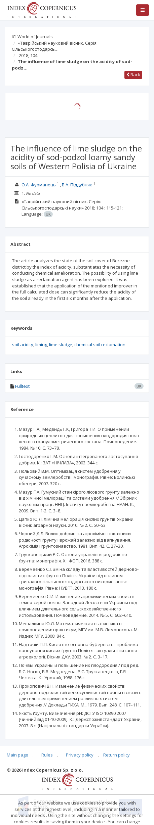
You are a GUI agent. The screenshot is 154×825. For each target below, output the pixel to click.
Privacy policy (79, 755)
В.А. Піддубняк (77, 185)
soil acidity (22, 344)
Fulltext (22, 386)
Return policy (116, 755)
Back (133, 75)
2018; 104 (28, 55)
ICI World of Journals (32, 37)
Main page (17, 755)
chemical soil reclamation (99, 344)
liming (41, 344)
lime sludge (60, 344)
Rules (47, 755)
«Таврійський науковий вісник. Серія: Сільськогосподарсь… (55, 46)
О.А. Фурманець (39, 185)
